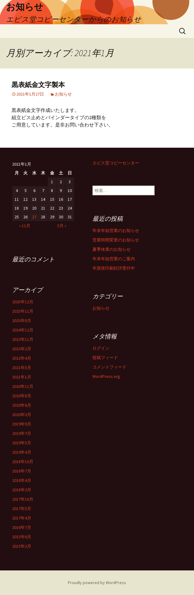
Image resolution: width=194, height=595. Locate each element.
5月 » (61, 225)
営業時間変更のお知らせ (115, 240)
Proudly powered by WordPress (97, 582)
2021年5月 (21, 367)
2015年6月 (21, 537)
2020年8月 (21, 395)
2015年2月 (21, 546)
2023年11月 (22, 339)
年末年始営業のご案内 (113, 258)
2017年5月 (21, 508)
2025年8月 (21, 320)
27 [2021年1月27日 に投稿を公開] (34, 217)
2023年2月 (21, 348)
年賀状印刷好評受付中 (113, 268)
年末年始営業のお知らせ (115, 230)
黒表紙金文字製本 (38, 85)
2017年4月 (21, 518)
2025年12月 (22, 301)
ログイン (100, 348)
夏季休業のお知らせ (111, 249)
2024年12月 (22, 330)
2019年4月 (21, 452)
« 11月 (24, 225)
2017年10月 (22, 499)
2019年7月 (21, 433)
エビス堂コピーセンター (115, 163)
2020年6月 (21, 405)
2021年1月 (21, 377)
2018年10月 (22, 461)
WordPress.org (106, 376)
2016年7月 (21, 527)
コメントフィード (109, 367)
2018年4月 (21, 480)
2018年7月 (21, 471)
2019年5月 (21, 442)
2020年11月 (22, 386)
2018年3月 (21, 489)
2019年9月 (21, 424)
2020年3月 (21, 414)
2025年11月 (22, 311)
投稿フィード (105, 357)
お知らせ (63, 94)
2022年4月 (21, 358)
